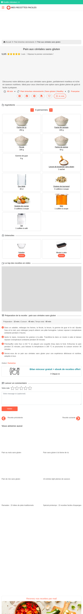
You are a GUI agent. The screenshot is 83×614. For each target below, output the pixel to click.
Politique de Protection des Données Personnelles (28, 611)
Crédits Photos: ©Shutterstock (61, 611)
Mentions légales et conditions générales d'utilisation (60, 607)
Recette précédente (12, 418)
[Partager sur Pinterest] (33, 601)
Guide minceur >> (11, 2)
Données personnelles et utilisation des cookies (20, 607)
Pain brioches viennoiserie (24, 42)
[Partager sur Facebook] (41, 601)
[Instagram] (50, 601)
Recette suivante (71, 418)
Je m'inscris (41, 566)
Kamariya (12, 363)
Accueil (7, 42)
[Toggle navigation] (3, 7)
